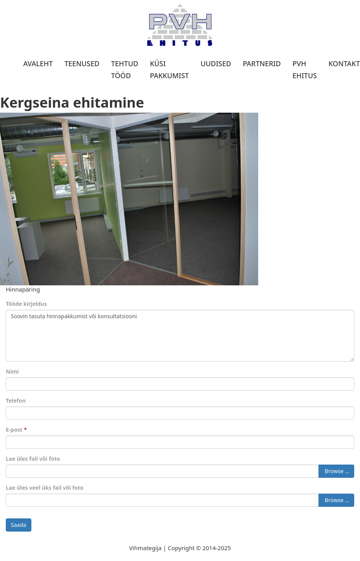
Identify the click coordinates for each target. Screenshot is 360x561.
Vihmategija (145, 548)
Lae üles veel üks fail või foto (45, 487)
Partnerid (262, 63)
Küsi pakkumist (169, 69)
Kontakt (344, 63)
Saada (18, 524)
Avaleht (38, 63)
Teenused (81, 63)
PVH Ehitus (304, 69)
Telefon (16, 400)
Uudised (216, 63)
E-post (16, 429)
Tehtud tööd (124, 69)
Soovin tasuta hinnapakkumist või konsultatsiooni (180, 336)
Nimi (12, 371)
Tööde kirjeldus (26, 303)
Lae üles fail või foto (33, 458)
